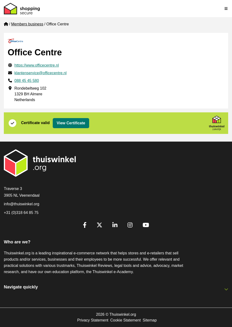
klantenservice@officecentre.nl (40, 73)
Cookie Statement (125, 320)
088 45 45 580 (26, 81)
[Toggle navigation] (226, 8)
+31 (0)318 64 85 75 (21, 213)
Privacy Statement (92, 320)
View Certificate (71, 123)
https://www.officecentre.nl (36, 65)
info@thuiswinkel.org (21, 204)
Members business (27, 24)
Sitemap (150, 320)
